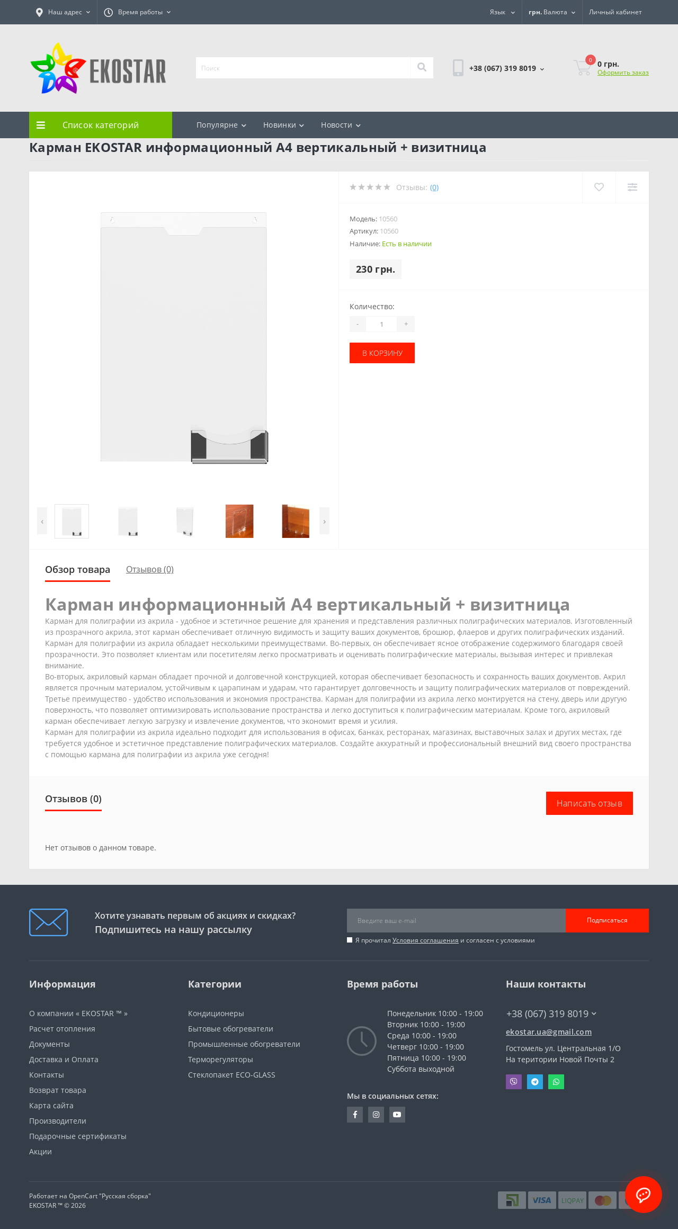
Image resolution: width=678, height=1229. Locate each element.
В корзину (382, 353)
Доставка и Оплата (64, 1059)
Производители (57, 1121)
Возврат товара (57, 1090)
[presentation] (42, 520)
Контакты (46, 1075)
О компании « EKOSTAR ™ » (78, 1013)
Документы (49, 1044)
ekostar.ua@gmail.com (549, 1032)
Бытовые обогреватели (230, 1029)
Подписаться (607, 920)
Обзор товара (77, 569)
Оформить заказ (623, 72)
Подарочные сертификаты (78, 1136)
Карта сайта (51, 1105)
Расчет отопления (62, 1029)
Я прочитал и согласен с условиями (445, 940)
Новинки (283, 125)
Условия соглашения (425, 940)
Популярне (221, 125)
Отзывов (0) (150, 569)
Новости (340, 125)
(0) (434, 187)
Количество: (372, 306)
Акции (40, 1151)
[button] (63, 12)
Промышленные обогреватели (244, 1044)
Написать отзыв (589, 803)
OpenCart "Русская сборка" (110, 1195)
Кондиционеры (216, 1013)
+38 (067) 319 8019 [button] (551, 1014)
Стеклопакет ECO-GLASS (231, 1075)
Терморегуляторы (220, 1059)
